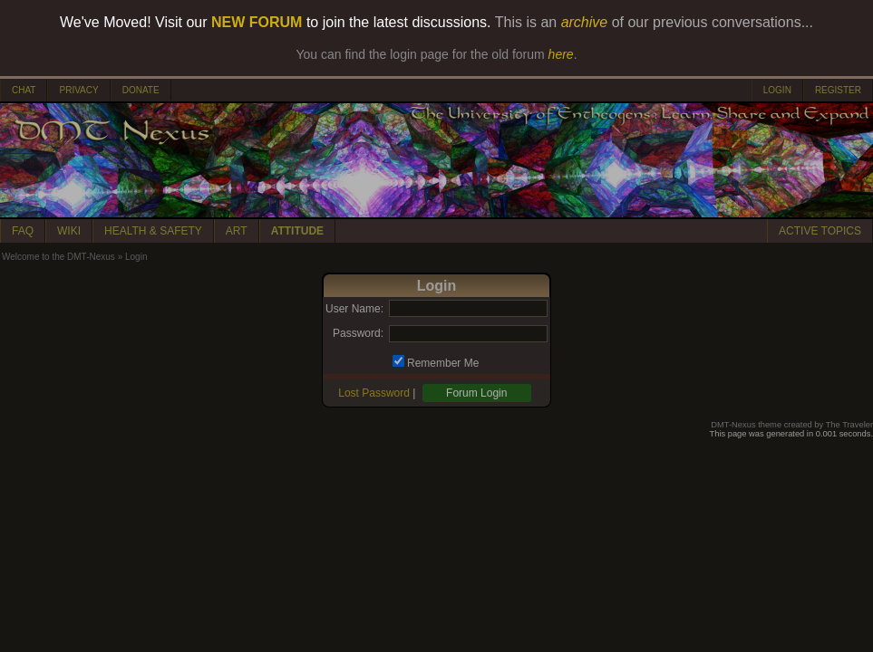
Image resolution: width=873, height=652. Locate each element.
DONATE (141, 90)
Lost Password (374, 393)
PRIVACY (78, 90)
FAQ (23, 231)
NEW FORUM (256, 22)
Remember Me (443, 363)
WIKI (69, 231)
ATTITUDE (297, 231)
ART (236, 231)
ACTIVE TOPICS (820, 231)
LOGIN (777, 90)
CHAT (23, 90)
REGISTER (838, 90)
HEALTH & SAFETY (153, 231)
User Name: (354, 308)
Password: (358, 333)
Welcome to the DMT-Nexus (58, 257)
